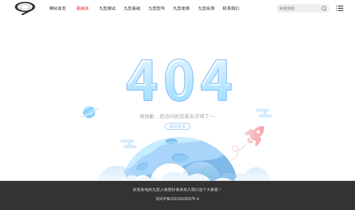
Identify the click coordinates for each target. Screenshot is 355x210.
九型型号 (156, 8)
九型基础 (132, 8)
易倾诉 (82, 8)
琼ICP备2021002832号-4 (177, 198)
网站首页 (57, 8)
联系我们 (231, 8)
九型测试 (107, 8)
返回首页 (177, 126)
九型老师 (181, 8)
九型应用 (206, 8)
